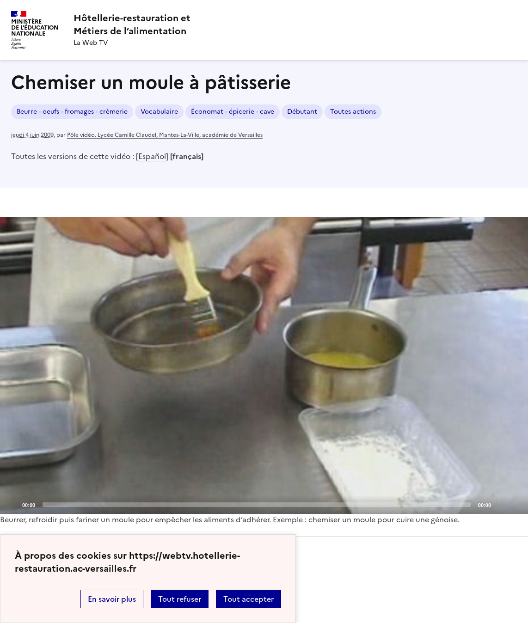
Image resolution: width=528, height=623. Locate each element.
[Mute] (501, 504)
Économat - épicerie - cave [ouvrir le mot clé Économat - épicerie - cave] (232, 111)
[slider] (257, 504)
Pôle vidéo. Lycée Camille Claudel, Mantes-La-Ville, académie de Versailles (165, 135)
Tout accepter (248, 599)
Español (152, 156)
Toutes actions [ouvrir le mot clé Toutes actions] (353, 111)
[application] (264, 365)
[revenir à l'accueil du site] (132, 24)
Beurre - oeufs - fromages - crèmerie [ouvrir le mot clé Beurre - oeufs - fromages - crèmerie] (72, 111)
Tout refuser (179, 599)
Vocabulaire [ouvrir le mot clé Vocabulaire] (159, 111)
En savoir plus (112, 599)
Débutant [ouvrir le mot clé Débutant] (302, 111)
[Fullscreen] (515, 504)
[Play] (264, 365)
